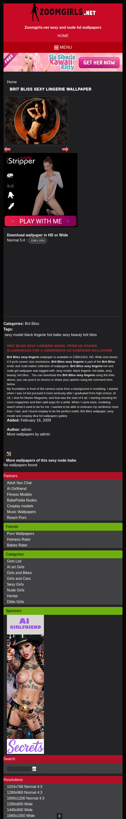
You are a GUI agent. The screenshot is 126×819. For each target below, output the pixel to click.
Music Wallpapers (21, 512)
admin (26, 430)
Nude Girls (16, 590)
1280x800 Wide (20, 804)
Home (12, 82)
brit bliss (90, 335)
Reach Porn (17, 518)
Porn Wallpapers (20, 534)
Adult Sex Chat (19, 483)
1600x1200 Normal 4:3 (25, 798)
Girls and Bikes (19, 573)
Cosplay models (20, 506)
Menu (66, 47)
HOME (63, 36)
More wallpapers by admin (28, 434)
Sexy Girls (15, 584)
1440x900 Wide (20, 810)
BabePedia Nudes (22, 500)
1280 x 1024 (37, 240)
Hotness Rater (19, 539)
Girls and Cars (19, 579)
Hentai (12, 596)
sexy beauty (72, 335)
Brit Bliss (32, 324)
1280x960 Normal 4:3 (24, 792)
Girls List (14, 561)
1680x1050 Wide (21, 816)
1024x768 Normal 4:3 (24, 787)
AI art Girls (16, 567)
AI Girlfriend (16, 489)
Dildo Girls (15, 602)
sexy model (14, 335)
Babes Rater (17, 545)
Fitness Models (19, 494)
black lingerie (35, 335)
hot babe (54, 335)
